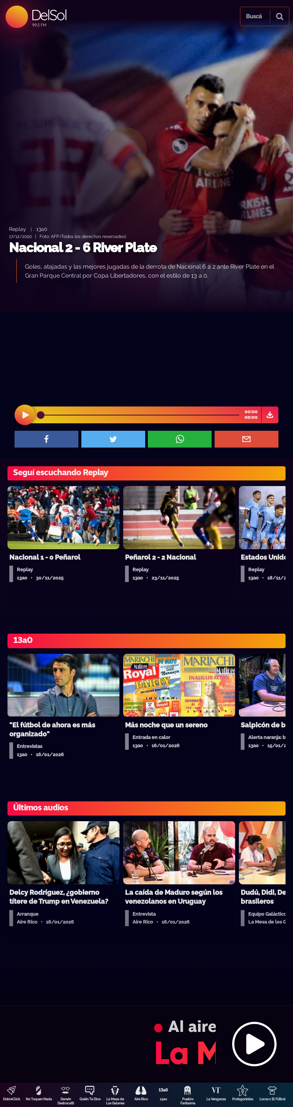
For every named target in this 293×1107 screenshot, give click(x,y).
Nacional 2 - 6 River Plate (82, 247)
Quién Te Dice (90, 1099)
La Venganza (216, 1099)
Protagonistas (242, 1099)
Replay (17, 229)
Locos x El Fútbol (272, 1099)
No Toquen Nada (39, 1099)
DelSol (48, 14)
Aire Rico (141, 1099)
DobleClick (11, 1099)
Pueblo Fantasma (187, 1101)
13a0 (163, 1099)
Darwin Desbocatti (65, 1101)
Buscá (254, 16)
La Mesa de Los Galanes (115, 1101)
